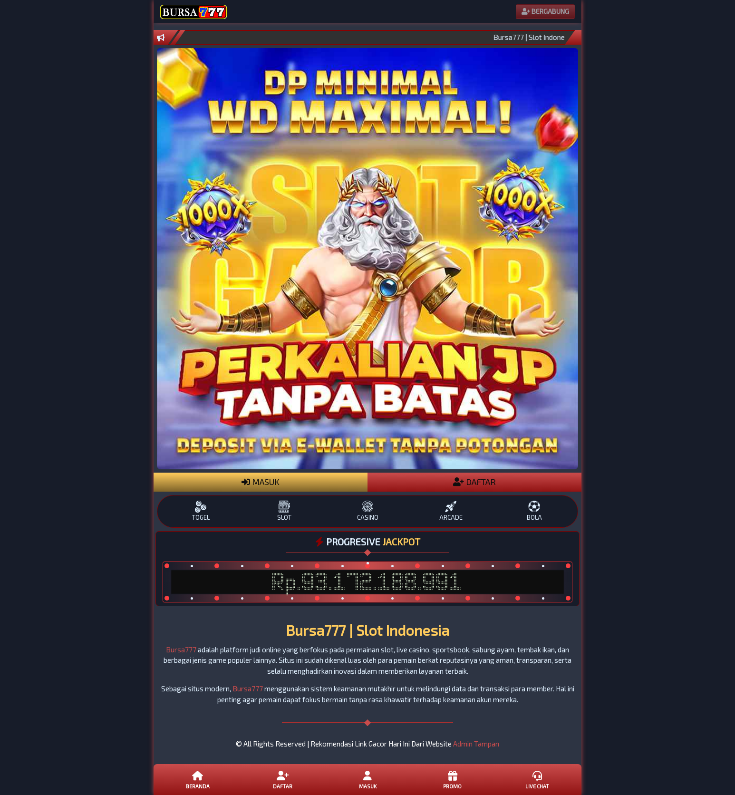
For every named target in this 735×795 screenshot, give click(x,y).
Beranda (198, 779)
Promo (452, 779)
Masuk (367, 779)
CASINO (367, 511)
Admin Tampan (476, 743)
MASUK (261, 481)
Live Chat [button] (537, 779)
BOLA (534, 511)
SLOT (284, 511)
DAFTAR (474, 481)
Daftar (282, 779)
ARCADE (451, 511)
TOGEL (200, 511)
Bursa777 (181, 649)
